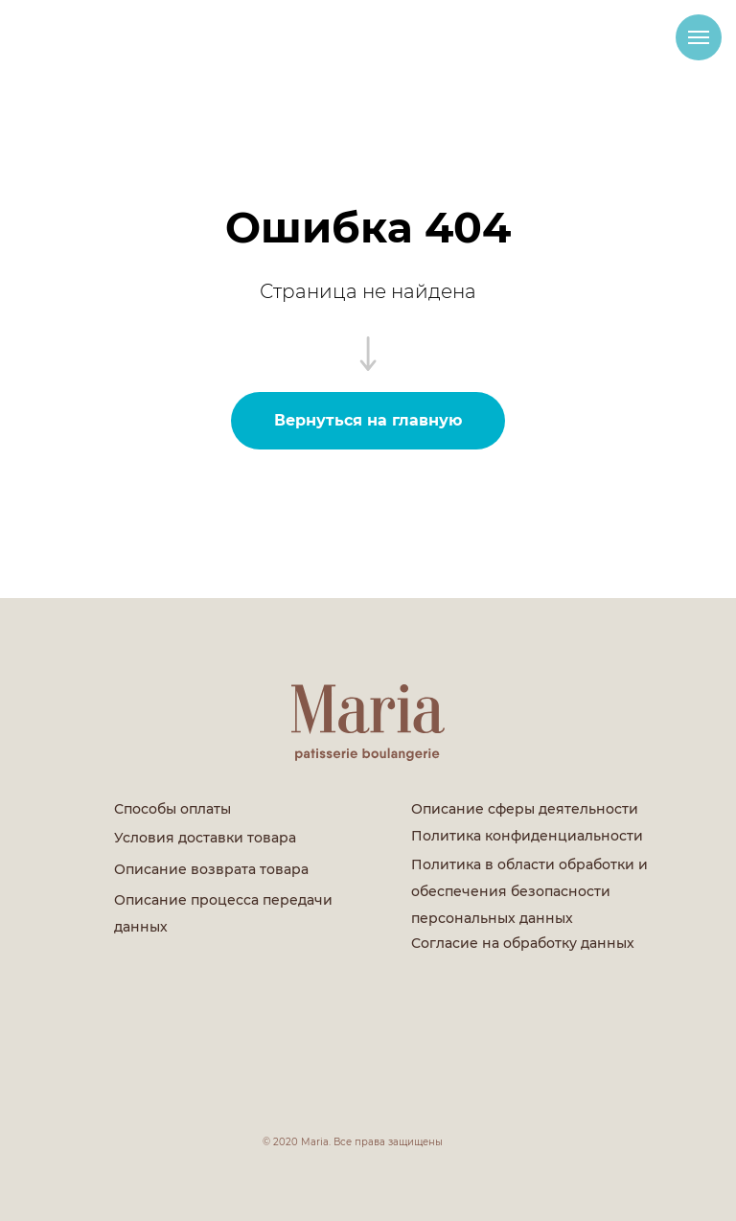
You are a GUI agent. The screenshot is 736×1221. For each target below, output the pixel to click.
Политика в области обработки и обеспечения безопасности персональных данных (529, 891)
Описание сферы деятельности (524, 809)
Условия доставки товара (205, 837)
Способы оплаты (172, 809)
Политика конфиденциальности (527, 835)
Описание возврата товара (211, 869)
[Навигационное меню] (698, 37)
